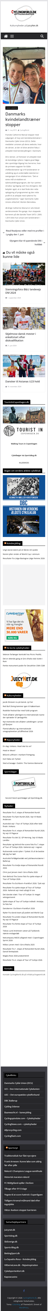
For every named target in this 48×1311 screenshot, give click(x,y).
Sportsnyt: (13, 1148)
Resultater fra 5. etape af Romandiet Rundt (21, 812)
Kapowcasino (10, 1276)
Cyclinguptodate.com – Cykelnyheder (22, 1118)
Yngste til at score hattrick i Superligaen (23, 1194)
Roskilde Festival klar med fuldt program (20, 710)
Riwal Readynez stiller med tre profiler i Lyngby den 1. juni (23, 232)
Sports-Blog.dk (11, 1247)
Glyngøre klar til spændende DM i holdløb (27, 242)
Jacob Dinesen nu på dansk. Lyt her (18, 702)
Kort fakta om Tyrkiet (12, 759)
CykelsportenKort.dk (14, 1271)
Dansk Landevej (11, 108)
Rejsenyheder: (14, 739)
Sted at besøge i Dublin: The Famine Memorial (22, 763)
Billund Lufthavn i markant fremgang (19, 754)
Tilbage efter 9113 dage (15, 1188)
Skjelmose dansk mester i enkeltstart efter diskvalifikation (20, 337)
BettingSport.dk (12, 1253)
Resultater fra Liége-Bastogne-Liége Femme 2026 (24, 558)
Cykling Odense (11, 1106)
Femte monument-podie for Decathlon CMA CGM (24, 665)
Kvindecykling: (14, 543)
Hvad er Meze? (9, 750)
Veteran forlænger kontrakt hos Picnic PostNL (22, 654)
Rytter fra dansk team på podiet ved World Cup (23, 912)
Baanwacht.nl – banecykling (17, 1112)
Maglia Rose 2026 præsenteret (16, 956)
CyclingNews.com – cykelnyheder (20, 1124)
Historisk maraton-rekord (16, 1177)
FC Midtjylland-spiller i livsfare (18, 1183)
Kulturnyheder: (14, 695)
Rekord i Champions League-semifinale (23, 1171)
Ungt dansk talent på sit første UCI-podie (20, 550)
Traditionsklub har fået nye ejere (20, 1155)
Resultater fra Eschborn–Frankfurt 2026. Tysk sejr (24, 883)
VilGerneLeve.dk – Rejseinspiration (21, 1265)
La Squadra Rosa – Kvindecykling (20, 1259)
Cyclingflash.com (12, 1136)
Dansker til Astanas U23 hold (22, 381)
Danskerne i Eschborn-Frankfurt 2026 (19, 908)
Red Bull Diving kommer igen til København (21, 706)
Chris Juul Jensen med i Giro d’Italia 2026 (20, 872)
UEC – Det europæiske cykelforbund (21, 1094)
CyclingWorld (24, 130)
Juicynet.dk (9, 1229)
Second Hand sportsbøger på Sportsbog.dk (23, 798)
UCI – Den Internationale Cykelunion (22, 1089)
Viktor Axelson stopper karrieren (20, 1210)
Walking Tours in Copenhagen (24, 443)
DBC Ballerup (10, 1100)
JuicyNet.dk (33, 25)
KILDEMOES (24, 462)
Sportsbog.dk (10, 1235)
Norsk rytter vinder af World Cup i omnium (21, 554)
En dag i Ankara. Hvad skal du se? (17, 746)
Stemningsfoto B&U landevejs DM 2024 (23, 291)
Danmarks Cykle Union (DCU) (18, 1083)
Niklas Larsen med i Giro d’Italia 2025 (19, 944)
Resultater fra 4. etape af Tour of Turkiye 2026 (22, 960)
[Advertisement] (24, 585)
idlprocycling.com (13, 1130)
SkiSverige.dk (10, 1241)
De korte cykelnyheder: (18, 648)
